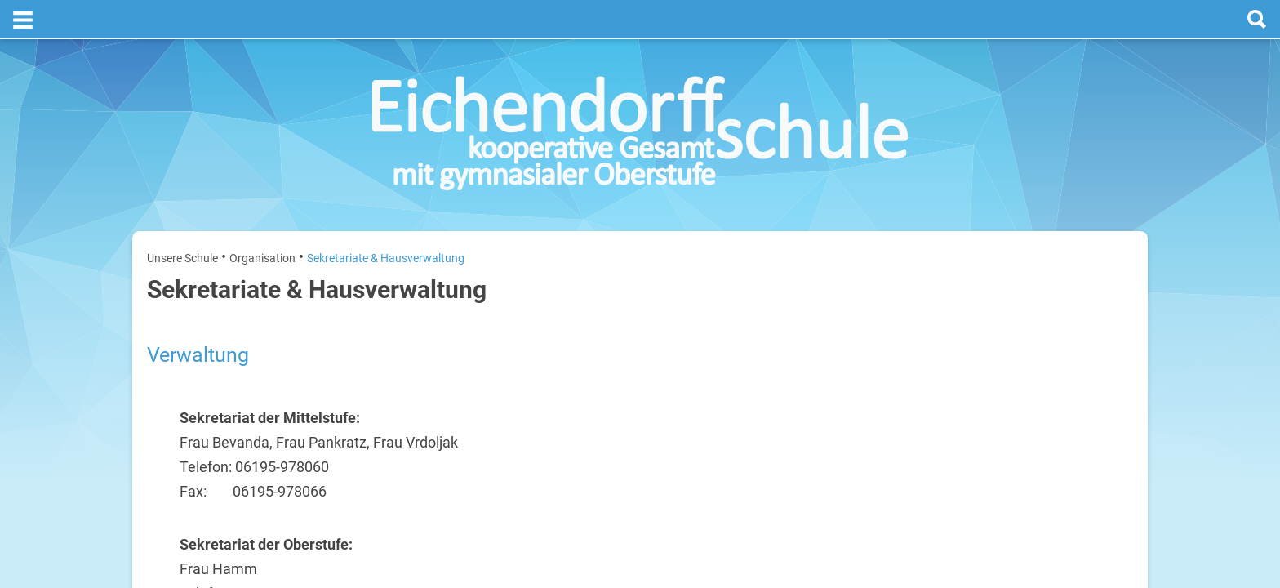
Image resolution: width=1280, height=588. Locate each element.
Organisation (262, 218)
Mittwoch (953, 422)
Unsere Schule (182, 218)
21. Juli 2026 (1106, 369)
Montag (949, 317)
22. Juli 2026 (1106, 422)
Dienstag (951, 369)
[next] (1045, 278)
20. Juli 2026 (1106, 317)
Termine (1034, 213)
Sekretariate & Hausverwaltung (385, 218)
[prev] (1029, 278)
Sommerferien (1037, 343)
